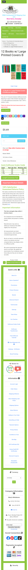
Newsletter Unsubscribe (14, 461)
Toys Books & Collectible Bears (15, 41)
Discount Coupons (14, 456)
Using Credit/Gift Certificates (14, 450)
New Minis (18, 28)
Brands (4, 34)
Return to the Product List (14, 262)
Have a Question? (20, 34)
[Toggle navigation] (4, 2)
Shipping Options (14, 405)
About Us (14, 275)
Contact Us (5, 37)
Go (14, 482)
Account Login (14, 384)
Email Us (14, 510)
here (9, 204)
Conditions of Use (14, 434)
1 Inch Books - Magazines (10, 45)
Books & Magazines (9, 43)
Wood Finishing (14, 354)
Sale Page (10, 28)
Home (4, 28)
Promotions (5, 31)
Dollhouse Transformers (14, 330)
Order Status (14, 389)
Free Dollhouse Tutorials (14, 336)
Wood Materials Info (14, 343)
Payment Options (14, 425)
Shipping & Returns (14, 394)
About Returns (14, 410)
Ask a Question (6, 110)
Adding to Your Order (14, 415)
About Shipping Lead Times (14, 399)
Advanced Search (14, 300)
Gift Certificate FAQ (14, 444)
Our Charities (14, 319)
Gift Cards (11, 34)
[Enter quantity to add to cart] (10, 140)
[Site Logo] (14, 9)
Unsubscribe (14, 529)
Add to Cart (21, 141)
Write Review (5, 123)
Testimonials (14, 304)
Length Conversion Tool (10, 178)
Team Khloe (14, 314)
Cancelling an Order (14, 420)
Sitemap (14, 309)
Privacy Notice (14, 429)
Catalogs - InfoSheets (14, 349)
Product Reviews (14, 290)
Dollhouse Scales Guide (17, 31)
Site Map (14, 439)
